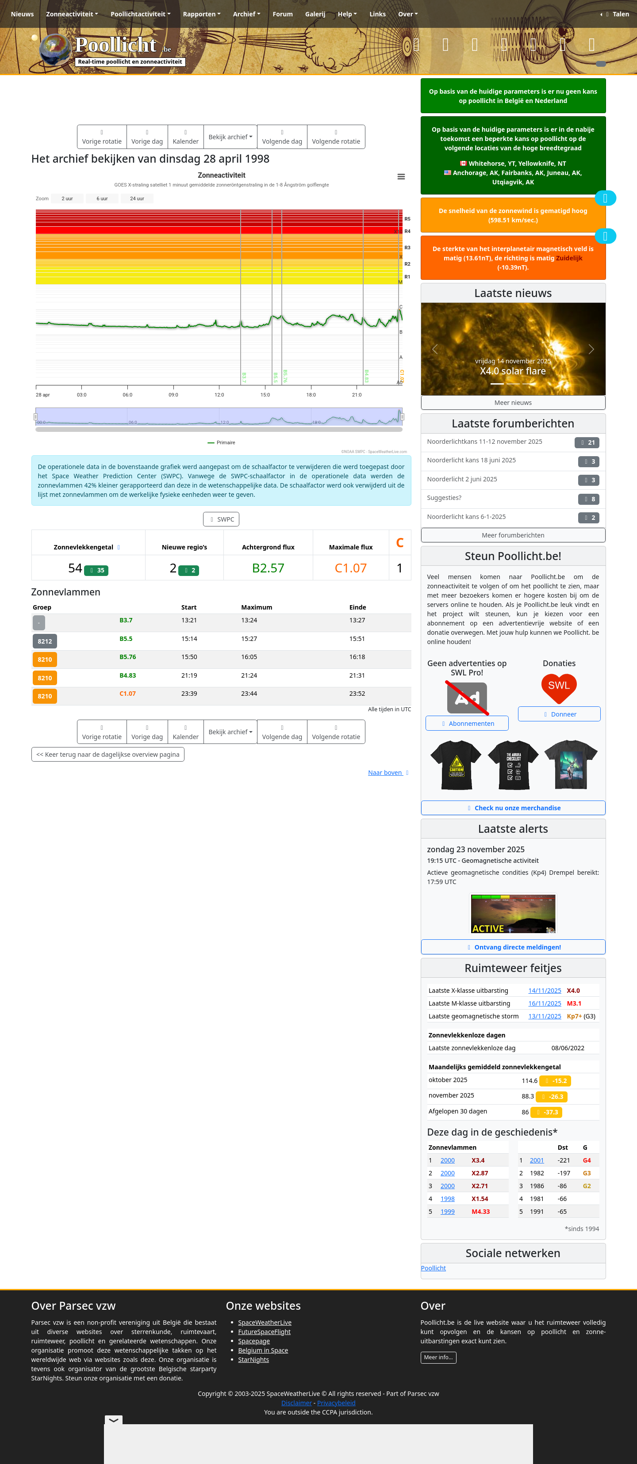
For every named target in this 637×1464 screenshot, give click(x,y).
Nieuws (22, 14)
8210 (45, 659)
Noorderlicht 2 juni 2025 (513, 480)
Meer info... (438, 1357)
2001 (537, 1160)
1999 (448, 1211)
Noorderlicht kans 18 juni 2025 (513, 461)
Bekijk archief (227, 137)
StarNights (253, 1359)
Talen (616, 14)
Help (345, 14)
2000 (448, 1160)
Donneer (559, 714)
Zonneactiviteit (69, 14)
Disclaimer (296, 1403)
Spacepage (254, 1341)
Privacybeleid (336, 1403)
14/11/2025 (544, 990)
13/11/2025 (544, 1016)
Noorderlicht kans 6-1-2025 (513, 517)
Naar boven (389, 772)
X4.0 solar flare (513, 371)
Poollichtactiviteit (138, 14)
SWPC (221, 519)
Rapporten (199, 14)
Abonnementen (467, 723)
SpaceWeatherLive (265, 1322)
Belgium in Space (263, 1350)
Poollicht (433, 1268)
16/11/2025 (544, 1003)
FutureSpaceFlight (264, 1331)
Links (377, 14)
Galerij (315, 14)
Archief (244, 14)
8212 (45, 641)
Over (405, 14)
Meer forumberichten (513, 535)
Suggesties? (513, 498)
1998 (448, 1198)
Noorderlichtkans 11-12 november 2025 (513, 442)
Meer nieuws (513, 402)
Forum (283, 14)
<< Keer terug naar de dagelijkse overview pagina (108, 754)
